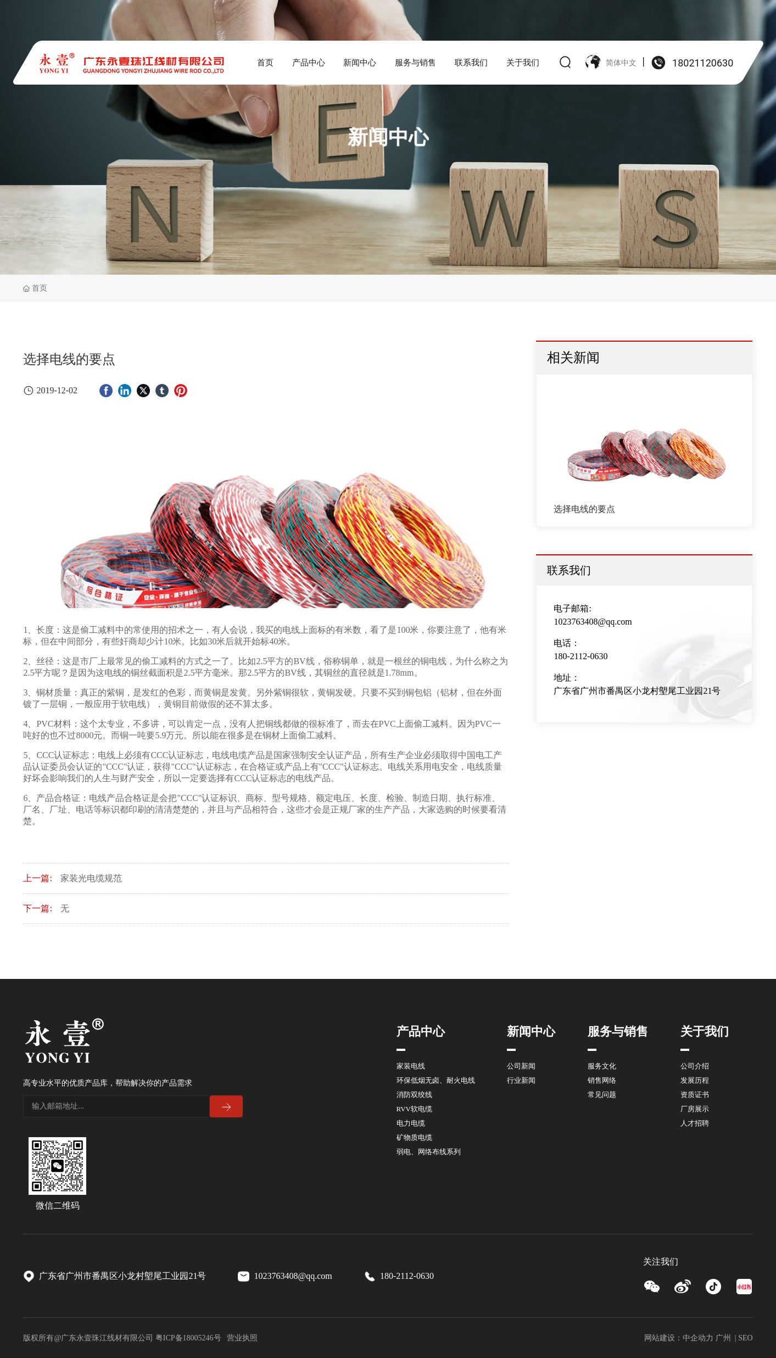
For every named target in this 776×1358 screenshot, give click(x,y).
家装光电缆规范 (91, 878)
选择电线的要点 (584, 509)
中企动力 (698, 1338)
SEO (745, 1338)
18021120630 (702, 63)
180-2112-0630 (580, 656)
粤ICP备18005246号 (188, 1338)
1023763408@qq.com (593, 621)
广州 (723, 1338)
